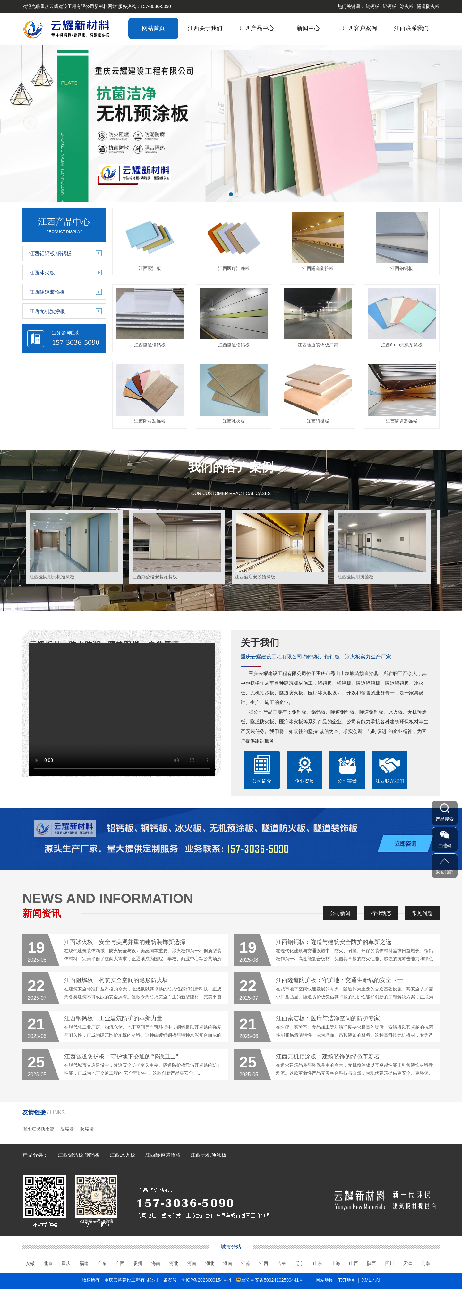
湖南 (227, 1263)
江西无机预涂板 (209, 1155)
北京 (48, 1263)
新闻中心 (308, 28)
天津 (407, 1263)
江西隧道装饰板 (163, 1155)
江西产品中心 (256, 28)
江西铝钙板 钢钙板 (79, 1155)
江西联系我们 (411, 28)
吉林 (281, 1263)
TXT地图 (346, 1280)
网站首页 (153, 28)
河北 (173, 1263)
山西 (353, 1263)
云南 (425, 1263)
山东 (317, 1263)
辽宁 (299, 1263)
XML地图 (371, 1280)
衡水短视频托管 (38, 1128)
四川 (389, 1263)
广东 (102, 1263)
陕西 (371, 1263)
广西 (120, 1263)
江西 (263, 1263)
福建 (84, 1263)
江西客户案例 (359, 28)
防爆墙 (87, 1128)
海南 (155, 1263)
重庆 (66, 1263)
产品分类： (35, 1155)
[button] (225, 194)
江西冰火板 (122, 1155)
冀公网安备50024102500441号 (272, 1280)
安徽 (30, 1263)
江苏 (245, 1263)
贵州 (137, 1263)
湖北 (209, 1263)
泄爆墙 (67, 1128)
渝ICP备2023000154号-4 (206, 1280)
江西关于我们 (205, 28)
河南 (191, 1263)
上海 (335, 1263)
